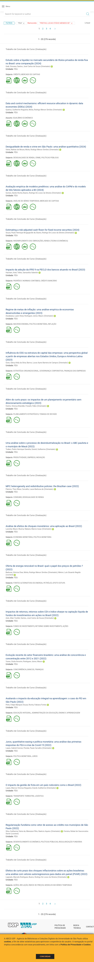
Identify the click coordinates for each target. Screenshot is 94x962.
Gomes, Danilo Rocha (14, 193)
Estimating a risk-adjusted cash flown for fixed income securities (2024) (42, 230)
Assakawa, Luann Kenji (15, 316)
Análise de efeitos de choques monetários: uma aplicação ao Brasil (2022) (44, 526)
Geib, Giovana (11, 66)
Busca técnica (77, 926)
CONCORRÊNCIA (20, 669)
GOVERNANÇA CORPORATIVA (51, 371)
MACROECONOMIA (20, 324)
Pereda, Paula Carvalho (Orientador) (38, 748)
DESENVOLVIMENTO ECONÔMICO (26, 842)
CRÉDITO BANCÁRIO (49, 281)
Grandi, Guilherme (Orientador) (43, 449)
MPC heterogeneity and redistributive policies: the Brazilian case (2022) (42, 486)
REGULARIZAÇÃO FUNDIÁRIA (70, 842)
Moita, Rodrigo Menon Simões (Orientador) (45, 110)
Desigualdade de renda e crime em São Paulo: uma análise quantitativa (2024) (46, 146)
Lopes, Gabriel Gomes (14, 748)
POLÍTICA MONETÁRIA (38, 324)
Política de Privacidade (60, 926)
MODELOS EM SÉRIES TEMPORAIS (58, 885)
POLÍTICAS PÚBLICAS (49, 158)
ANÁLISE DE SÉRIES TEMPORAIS (26, 201)
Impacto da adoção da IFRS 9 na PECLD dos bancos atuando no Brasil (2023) (45, 269)
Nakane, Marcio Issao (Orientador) (38, 529)
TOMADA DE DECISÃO (48, 414)
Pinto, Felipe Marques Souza (17, 705)
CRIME (38, 158)
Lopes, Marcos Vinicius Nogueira (18, 788)
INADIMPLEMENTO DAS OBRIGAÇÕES (28, 241)
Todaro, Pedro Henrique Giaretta (18, 449)
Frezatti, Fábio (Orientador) (36, 406)
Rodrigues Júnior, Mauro (32, 661)
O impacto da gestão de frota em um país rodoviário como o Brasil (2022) (43, 785)
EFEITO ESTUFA (59, 583)
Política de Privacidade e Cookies (75, 944)
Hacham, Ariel (11, 273)
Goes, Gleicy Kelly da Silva (16, 363)
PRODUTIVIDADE (20, 457)
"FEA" (21, 23)
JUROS (34, 756)
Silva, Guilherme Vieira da (15, 831)
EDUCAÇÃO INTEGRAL (22, 713)
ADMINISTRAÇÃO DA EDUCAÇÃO (45, 713)
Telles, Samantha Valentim (27, 273)
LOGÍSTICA (39, 796)
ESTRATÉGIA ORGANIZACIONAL (26, 371)
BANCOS (30, 669)
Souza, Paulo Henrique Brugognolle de (21, 233)
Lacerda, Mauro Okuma (15, 529)
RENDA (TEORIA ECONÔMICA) (56, 241)
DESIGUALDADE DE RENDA (24, 158)
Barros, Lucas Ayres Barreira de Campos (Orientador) (47, 363)
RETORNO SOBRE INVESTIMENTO (48, 626)
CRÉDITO (16, 74)
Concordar (45, 956)
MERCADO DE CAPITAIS (30, 74)
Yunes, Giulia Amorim (14, 661)
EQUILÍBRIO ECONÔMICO (23, 118)
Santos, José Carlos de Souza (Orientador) (33, 66)
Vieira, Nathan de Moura (15, 150)
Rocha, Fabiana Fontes (37, 705)
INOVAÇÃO (40, 457)
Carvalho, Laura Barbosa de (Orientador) (37, 489)
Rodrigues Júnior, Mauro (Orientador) (38, 316)
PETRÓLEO (47, 583)
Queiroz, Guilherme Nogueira (17, 110)
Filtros (9, 23)
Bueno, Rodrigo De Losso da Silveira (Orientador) (42, 193)
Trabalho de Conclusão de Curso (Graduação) (26, 49)
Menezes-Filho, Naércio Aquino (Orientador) (43, 831)
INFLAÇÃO (52, 324)
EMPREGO (31, 457)
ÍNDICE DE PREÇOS (36, 885)
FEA (16, 69)
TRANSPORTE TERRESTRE (23, 796)
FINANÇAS (39, 669)
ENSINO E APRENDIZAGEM (69, 713)
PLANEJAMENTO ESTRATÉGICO (26, 414)
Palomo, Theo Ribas (13, 489)
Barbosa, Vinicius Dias (14, 572)
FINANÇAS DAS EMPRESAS (75, 371)
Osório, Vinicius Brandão (15, 406)
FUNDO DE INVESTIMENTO (24, 626)
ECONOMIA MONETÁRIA (23, 537)
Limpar (87, 23)
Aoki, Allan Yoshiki (13, 618)
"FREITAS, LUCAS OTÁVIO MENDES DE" (56, 23)
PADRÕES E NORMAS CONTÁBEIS (26, 281)
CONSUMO (17, 497)
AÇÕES (65, 626)
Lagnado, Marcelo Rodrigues (17, 877)
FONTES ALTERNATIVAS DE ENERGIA (28, 583)
